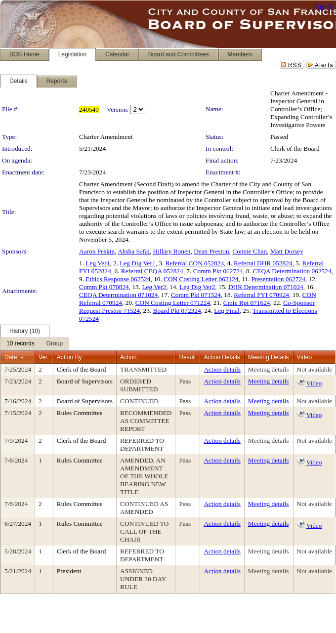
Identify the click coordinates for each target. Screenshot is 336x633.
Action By (69, 357)
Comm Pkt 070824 (104, 287)
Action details (222, 369)
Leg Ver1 (97, 263)
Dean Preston (211, 251)
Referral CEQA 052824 (152, 271)
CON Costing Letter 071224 (172, 302)
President (69, 571)
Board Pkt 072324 (177, 310)
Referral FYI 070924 (261, 294)
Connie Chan (249, 251)
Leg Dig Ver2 (197, 287)
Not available (314, 369)
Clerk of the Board (295, 148)
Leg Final (226, 310)
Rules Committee (80, 413)
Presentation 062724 (278, 279)
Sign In (324, 6)
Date (10, 357)
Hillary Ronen (172, 251)
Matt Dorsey (286, 251)
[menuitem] (20, 344)
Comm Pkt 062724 (218, 271)
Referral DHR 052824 (263, 263)
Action (128, 357)
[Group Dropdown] (55, 344)
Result (187, 357)
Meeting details (268, 369)
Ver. (44, 357)
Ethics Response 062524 (117, 279)
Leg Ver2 (154, 287)
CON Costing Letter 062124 (201, 279)
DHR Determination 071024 (265, 287)
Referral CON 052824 (195, 263)
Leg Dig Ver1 (137, 263)
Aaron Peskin (97, 251)
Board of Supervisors (85, 381)
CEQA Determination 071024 (118, 294)
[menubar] (34, 344)
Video (314, 383)
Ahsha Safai (134, 251)
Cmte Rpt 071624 (246, 302)
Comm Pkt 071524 (196, 294)
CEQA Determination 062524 (291, 271)
